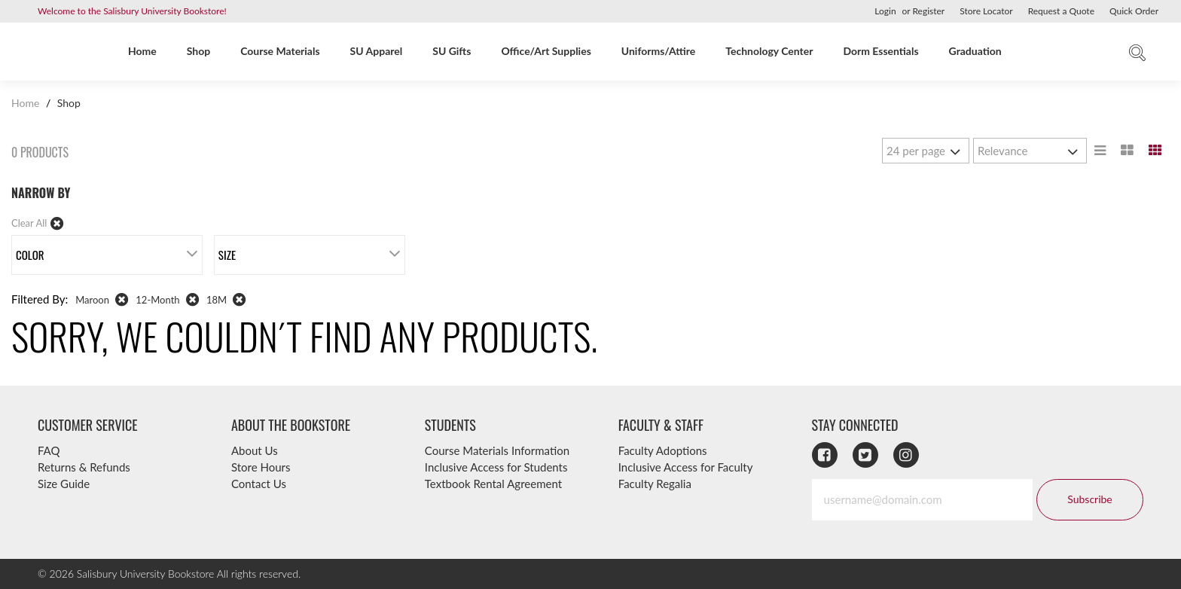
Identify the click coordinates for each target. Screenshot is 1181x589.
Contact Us (258, 483)
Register (928, 11)
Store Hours (261, 467)
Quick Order (1133, 11)
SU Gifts (451, 50)
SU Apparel (376, 50)
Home (142, 50)
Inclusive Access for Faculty (685, 467)
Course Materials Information (497, 450)
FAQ (49, 450)
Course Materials (279, 50)
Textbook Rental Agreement (493, 483)
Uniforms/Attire (658, 50)
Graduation (975, 50)
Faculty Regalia (654, 483)
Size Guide (64, 483)
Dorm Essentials (880, 50)
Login (885, 11)
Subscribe (1089, 499)
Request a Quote (1061, 11)
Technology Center (769, 50)
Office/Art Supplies (545, 50)
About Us (254, 450)
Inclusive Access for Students (496, 467)
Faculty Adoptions (662, 450)
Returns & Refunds (84, 467)
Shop (198, 50)
